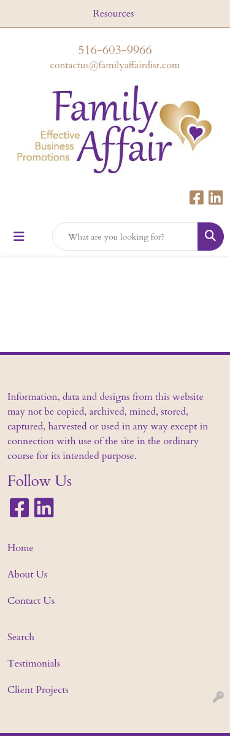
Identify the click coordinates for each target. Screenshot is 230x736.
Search (20, 637)
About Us (27, 574)
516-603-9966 (114, 50)
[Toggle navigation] (19, 237)
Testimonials (33, 663)
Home (20, 548)
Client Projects (38, 690)
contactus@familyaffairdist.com (115, 65)
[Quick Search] (125, 236)
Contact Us (31, 601)
